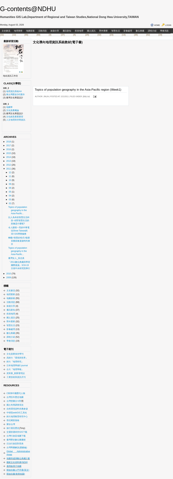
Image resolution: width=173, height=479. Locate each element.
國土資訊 (91, 31)
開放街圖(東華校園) (16, 474)
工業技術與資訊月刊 (16, 377)
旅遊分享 (54, 31)
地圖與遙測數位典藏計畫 (18, 458)
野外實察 (103, 31)
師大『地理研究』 (15, 361)
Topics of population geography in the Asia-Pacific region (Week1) (78, 89)
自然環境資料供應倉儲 (17, 409)
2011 (9, 169)
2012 (9, 165)
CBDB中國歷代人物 (16, 393)
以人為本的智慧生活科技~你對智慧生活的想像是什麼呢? (18, 220)
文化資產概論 (12, 110)
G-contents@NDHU (28, 8)
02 (10, 203)
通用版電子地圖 (14, 466)
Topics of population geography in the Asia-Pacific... (17, 210)
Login (168, 25)
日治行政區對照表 (15, 443)
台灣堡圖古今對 (14, 401)
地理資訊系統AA (14, 91)
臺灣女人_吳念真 (16, 258)
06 (10, 188)
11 (10, 176)
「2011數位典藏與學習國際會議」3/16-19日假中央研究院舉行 (19, 265)
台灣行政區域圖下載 (16, 436)
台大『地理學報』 (15, 369)
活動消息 (42, 31)
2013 (9, 161)
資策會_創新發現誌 (16, 373)
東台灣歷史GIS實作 (15, 94)
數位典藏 (140, 31)
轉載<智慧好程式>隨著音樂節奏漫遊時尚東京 (19, 241)
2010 (9, 273)
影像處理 (128, 31)
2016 (9, 149)
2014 (9, 157)
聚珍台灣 (11, 424)
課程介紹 (152, 31)
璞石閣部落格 (13, 420)
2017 (9, 145)
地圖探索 (30, 31)
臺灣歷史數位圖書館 (16, 440)
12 (10, 172)
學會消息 (164, 31)
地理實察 (18, 31)
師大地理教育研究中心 (17, 416)
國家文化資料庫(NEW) (17, 462)
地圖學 (9, 107)
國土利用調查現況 (15, 405)
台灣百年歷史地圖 (15, 397)
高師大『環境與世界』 (17, 358)
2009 (9, 277)
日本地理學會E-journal (17, 365)
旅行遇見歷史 (13, 428)
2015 (9, 153)
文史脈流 (6, 31)
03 (10, 199)
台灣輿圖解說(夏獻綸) (17, 447)
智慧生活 (115, 31)
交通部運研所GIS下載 (17, 432)
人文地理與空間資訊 (15, 120)
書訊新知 (67, 31)
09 (10, 184)
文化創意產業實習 (14, 116)
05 (10, 192)
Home (157, 25)
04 (10, 195)
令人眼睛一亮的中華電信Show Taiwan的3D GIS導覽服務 (18, 230)
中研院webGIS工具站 (17, 412)
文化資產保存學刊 (15, 354)
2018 (9, 141)
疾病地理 (79, 31)
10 (10, 180)
